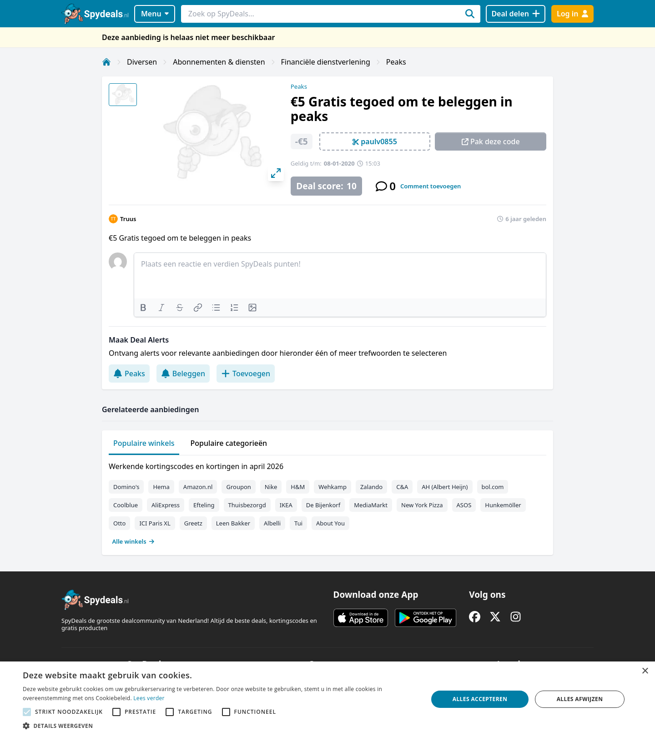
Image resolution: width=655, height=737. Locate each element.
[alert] (327, 699)
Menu (155, 14)
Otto (119, 523)
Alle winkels (133, 541)
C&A (402, 487)
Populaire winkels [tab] (144, 443)
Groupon (238, 487)
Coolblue (125, 505)
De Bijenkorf (323, 505)
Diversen (142, 62)
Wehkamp (332, 487)
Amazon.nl (198, 487)
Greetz (193, 523)
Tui (298, 523)
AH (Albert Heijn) (445, 487)
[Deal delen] (515, 14)
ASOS (464, 505)
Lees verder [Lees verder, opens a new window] (149, 698)
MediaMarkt (371, 505)
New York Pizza (422, 505)
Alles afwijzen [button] (580, 699)
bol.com (493, 487)
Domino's (126, 487)
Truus (128, 218)
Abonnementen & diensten (219, 62)
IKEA (286, 505)
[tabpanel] (327, 501)
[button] (219, 725)
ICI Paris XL (154, 523)
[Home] (106, 61)
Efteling (203, 505)
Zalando (371, 487)
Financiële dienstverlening (325, 62)
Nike (271, 487)
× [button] (644, 671)
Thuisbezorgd (247, 505)
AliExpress (165, 505)
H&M (298, 487)
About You (330, 523)
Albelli (272, 523)
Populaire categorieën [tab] (229, 443)
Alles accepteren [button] (480, 699)
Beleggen (183, 373)
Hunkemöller (503, 505)
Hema (161, 487)
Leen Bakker (233, 523)
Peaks (396, 62)
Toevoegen (245, 373)
